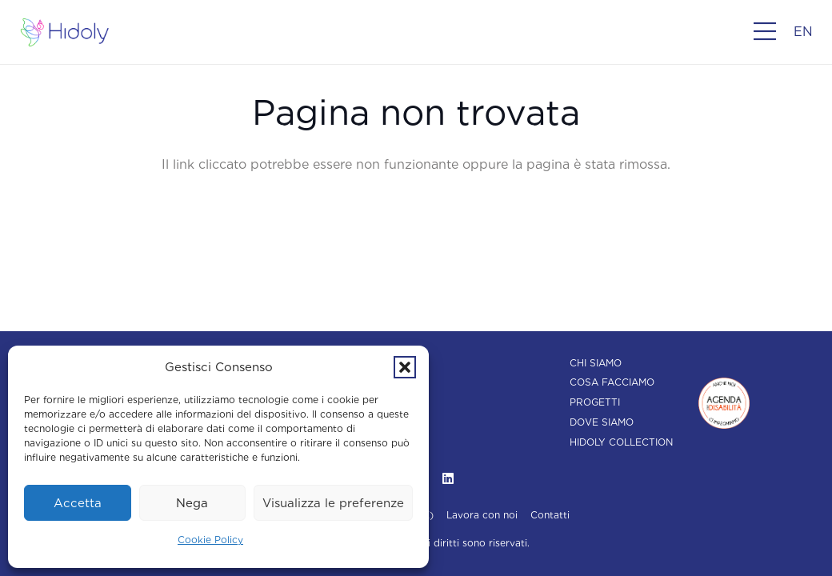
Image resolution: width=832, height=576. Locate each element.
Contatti (550, 515)
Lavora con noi (482, 515)
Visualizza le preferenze (333, 503)
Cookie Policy (210, 540)
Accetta (78, 503)
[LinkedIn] (448, 478)
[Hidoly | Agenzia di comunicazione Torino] (64, 32)
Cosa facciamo (612, 382)
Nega (192, 503)
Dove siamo (602, 422)
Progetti (595, 402)
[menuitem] (803, 31)
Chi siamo (596, 363)
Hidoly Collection (621, 442)
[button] (405, 367)
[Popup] (765, 32)
